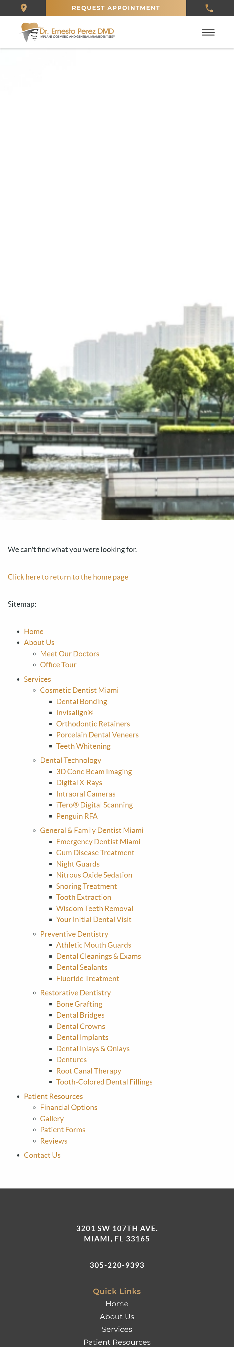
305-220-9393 (117, 1265)
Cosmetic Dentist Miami (79, 690)
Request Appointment (116, 8)
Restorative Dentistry (75, 993)
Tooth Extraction (83, 897)
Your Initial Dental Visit (94, 919)
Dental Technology (70, 760)
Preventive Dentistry (74, 934)
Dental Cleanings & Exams (98, 956)
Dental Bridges (80, 1015)
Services (37, 679)
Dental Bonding (81, 701)
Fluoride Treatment (87, 978)
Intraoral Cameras (86, 794)
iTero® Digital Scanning (94, 805)
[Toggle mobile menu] (208, 32)
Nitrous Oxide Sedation (94, 875)
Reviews (53, 1141)
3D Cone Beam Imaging (94, 771)
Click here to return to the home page (68, 577)
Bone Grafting (79, 1004)
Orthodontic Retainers (93, 724)
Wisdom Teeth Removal (94, 908)
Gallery (52, 1119)
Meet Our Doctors (69, 654)
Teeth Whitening (83, 746)
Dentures (71, 1059)
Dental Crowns (80, 1026)
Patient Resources (53, 1096)
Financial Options (68, 1107)
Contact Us (42, 1155)
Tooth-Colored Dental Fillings (104, 1082)
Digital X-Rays (79, 782)
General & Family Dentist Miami (92, 830)
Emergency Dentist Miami (98, 842)
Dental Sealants (81, 967)
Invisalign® (74, 712)
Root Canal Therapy (88, 1071)
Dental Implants (82, 1037)
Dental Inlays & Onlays (93, 1048)
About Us (39, 642)
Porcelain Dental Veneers (97, 735)
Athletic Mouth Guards (93, 945)
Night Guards (78, 864)
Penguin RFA (77, 816)
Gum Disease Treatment (95, 852)
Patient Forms (63, 1130)
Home (34, 631)
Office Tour (58, 665)
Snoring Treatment (86, 886)
